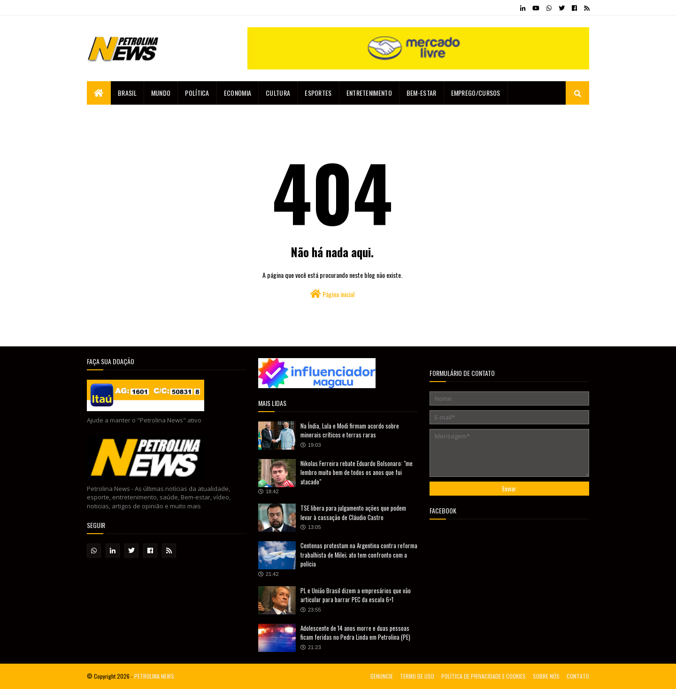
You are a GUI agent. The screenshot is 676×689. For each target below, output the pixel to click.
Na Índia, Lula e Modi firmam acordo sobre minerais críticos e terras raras (349, 430)
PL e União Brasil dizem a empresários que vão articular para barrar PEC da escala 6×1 (355, 595)
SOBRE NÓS (546, 676)
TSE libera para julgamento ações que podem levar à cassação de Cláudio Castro (353, 512)
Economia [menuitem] (237, 93)
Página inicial (332, 294)
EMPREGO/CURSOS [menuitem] (475, 93)
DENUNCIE (381, 676)
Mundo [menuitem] (161, 93)
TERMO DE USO (417, 676)
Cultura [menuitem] (278, 93)
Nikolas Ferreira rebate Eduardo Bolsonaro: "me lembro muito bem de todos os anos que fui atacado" (356, 472)
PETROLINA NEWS (154, 676)
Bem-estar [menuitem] (422, 93)
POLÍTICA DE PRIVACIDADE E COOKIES (483, 676)
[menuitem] (99, 93)
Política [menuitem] (197, 93)
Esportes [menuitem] (318, 93)
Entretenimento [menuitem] (369, 93)
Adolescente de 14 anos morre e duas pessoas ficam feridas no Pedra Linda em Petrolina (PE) (355, 632)
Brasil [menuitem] (127, 93)
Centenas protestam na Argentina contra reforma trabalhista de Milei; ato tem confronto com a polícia (358, 554)
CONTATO (578, 676)
